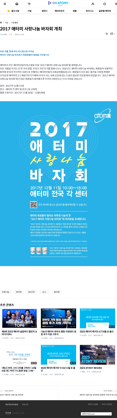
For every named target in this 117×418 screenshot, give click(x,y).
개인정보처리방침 (11, 404)
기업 (6, 22)
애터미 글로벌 (107, 404)
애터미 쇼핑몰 (93, 404)
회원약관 (25, 404)
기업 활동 (14, 22)
